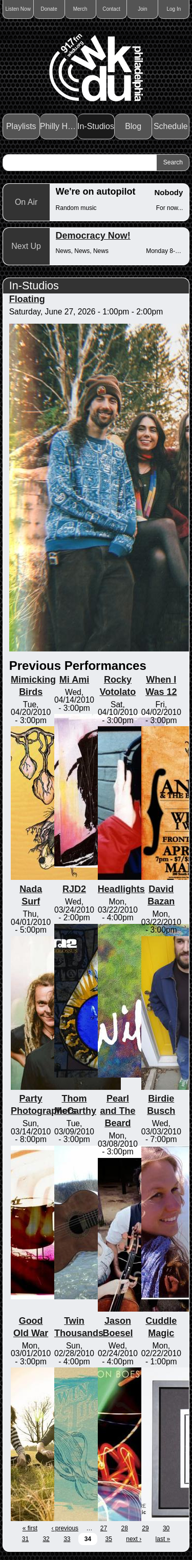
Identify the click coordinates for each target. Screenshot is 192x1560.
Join (142, 9)
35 (108, 1539)
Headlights (121, 889)
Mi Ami (74, 679)
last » (163, 1539)
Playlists (21, 126)
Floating (27, 299)
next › (133, 1539)
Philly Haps (58, 126)
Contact (111, 9)
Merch (80, 9)
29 (145, 1528)
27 (103, 1528)
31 (25, 1539)
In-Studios (95, 126)
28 (124, 1528)
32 (45, 1539)
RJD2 (74, 889)
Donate (48, 9)
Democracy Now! (93, 235)
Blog (133, 126)
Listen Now (17, 9)
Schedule (171, 126)
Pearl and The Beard (117, 1110)
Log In (173, 9)
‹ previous (64, 1528)
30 (166, 1528)
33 (66, 1539)
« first (30, 1528)
